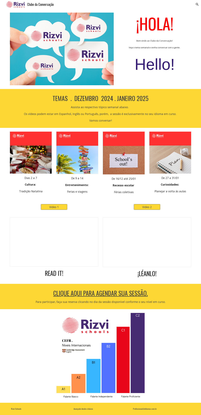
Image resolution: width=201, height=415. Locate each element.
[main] (154, 45)
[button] (197, 4)
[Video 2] (147, 206)
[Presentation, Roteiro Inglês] (54, 242)
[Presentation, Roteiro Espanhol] (147, 242)
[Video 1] (54, 206)
